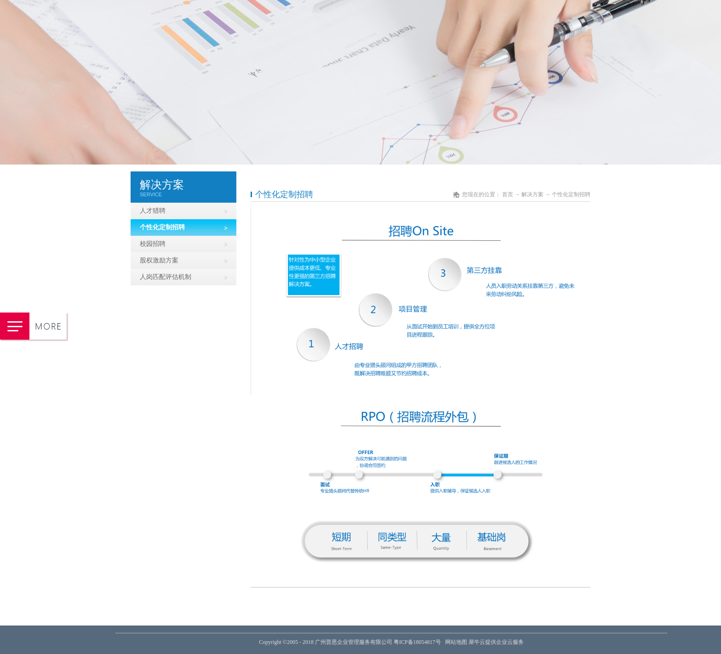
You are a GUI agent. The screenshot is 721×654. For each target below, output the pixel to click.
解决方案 (532, 194)
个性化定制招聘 (571, 194)
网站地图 (454, 642)
